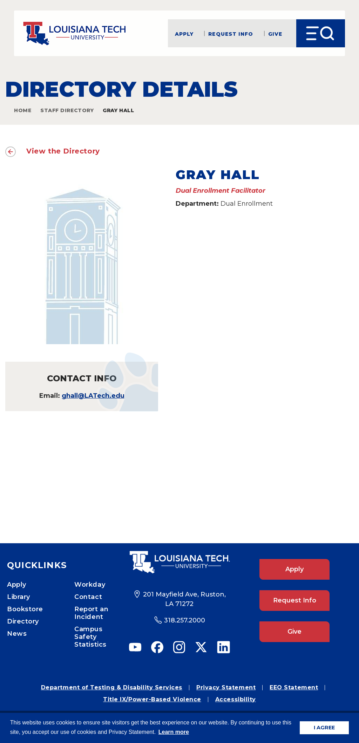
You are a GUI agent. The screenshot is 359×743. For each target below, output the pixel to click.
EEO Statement (294, 687)
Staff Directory (67, 110)
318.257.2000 (184, 620)
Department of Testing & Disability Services (111, 687)
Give (275, 33)
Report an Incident (91, 613)
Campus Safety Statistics (90, 636)
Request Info (230, 33)
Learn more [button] (173, 732)
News (17, 634)
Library (18, 597)
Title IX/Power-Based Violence (152, 699)
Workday (89, 584)
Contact (88, 597)
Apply (184, 33)
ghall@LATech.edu (93, 396)
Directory (23, 621)
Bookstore (25, 609)
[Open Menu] (320, 33)
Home (22, 110)
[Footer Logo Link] (179, 562)
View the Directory (63, 151)
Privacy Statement (226, 687)
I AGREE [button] (324, 727)
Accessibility (235, 699)
